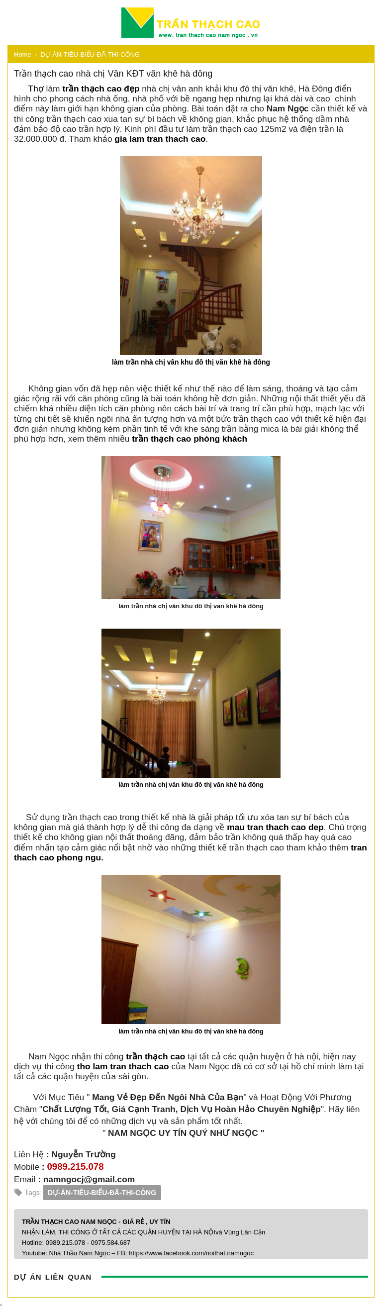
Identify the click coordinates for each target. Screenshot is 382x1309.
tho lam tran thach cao (123, 1066)
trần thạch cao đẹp (100, 89)
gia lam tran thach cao (159, 139)
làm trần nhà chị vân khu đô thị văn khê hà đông (191, 362)
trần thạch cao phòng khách (189, 439)
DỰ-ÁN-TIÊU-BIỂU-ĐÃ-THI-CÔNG (102, 1193)
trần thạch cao (155, 1056)
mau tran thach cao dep (275, 827)
